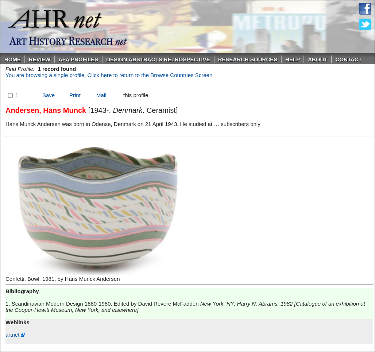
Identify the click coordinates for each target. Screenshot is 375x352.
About (317, 59)
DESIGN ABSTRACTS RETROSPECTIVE (158, 59)
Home (12, 59)
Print (75, 95)
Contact (349, 59)
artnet (15, 335)
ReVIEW (39, 59)
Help (292, 59)
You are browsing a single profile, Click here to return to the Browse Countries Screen (108, 75)
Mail (101, 95)
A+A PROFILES (78, 59)
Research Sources (248, 59)
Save (48, 95)
